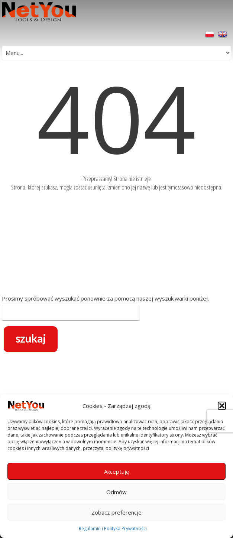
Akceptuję (116, 471)
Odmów (116, 492)
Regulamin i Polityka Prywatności (113, 528)
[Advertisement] (116, 244)
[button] (222, 405)
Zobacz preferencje (116, 512)
